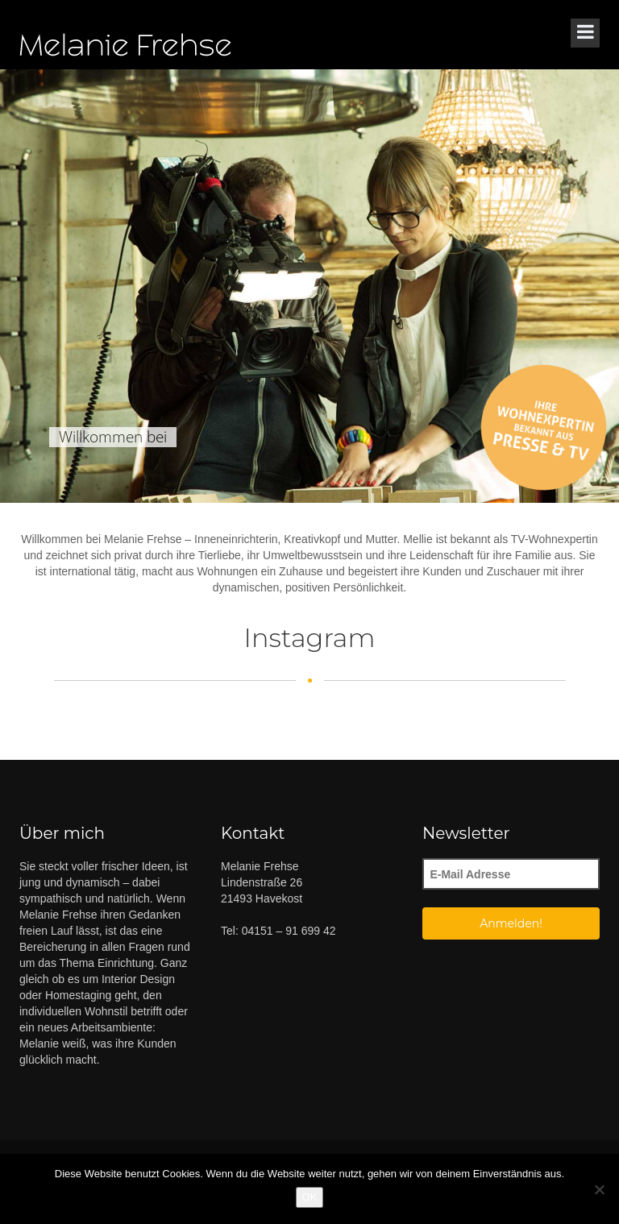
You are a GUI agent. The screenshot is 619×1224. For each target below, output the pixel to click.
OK (310, 1197)
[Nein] (599, 1189)
